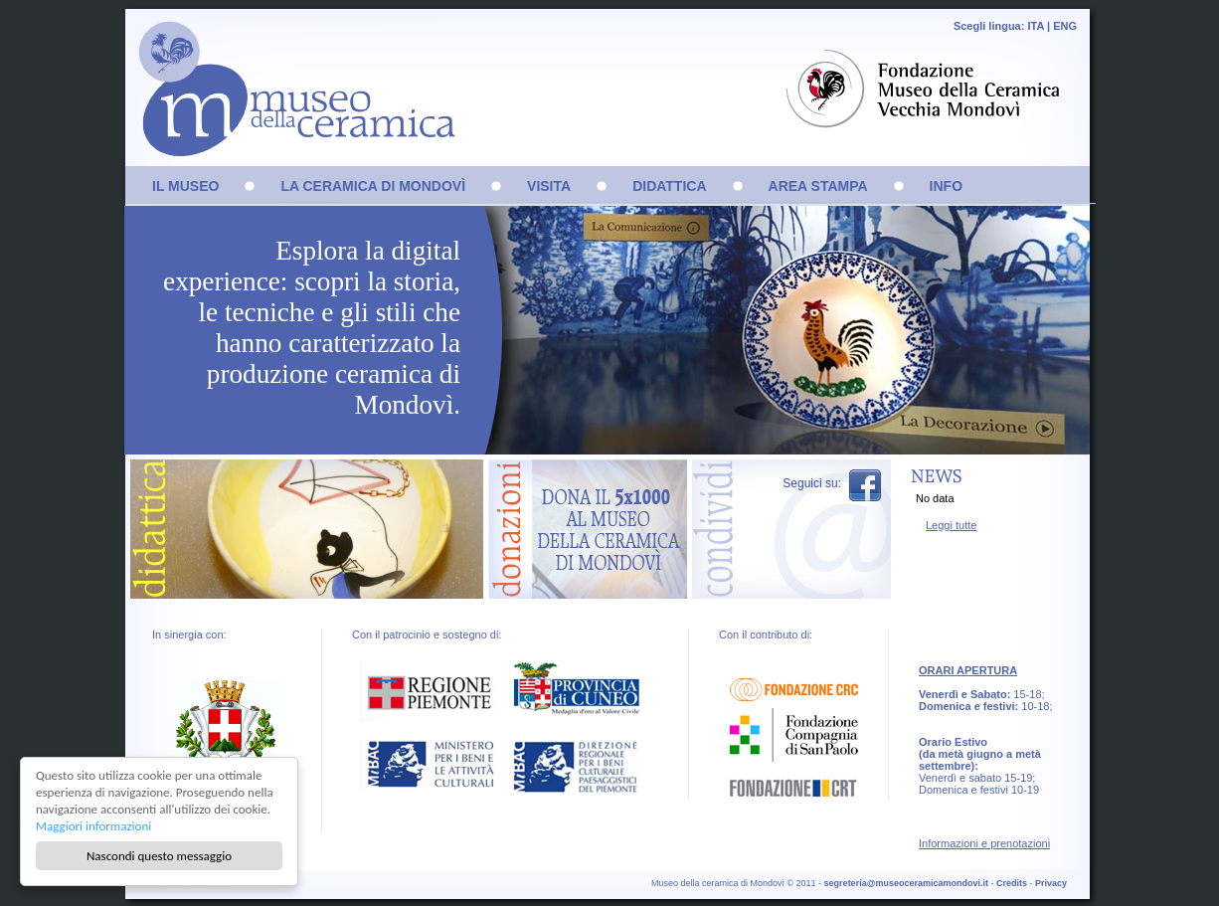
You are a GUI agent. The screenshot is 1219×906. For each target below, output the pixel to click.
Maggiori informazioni (93, 825)
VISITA (549, 186)
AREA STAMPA (818, 186)
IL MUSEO (185, 186)
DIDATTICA (669, 186)
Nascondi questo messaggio (159, 855)
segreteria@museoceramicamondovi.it (906, 883)
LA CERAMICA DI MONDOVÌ (372, 186)
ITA (1035, 26)
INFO (946, 186)
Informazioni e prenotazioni (984, 843)
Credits (1011, 883)
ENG (1065, 26)
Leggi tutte (951, 525)
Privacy (1051, 883)
